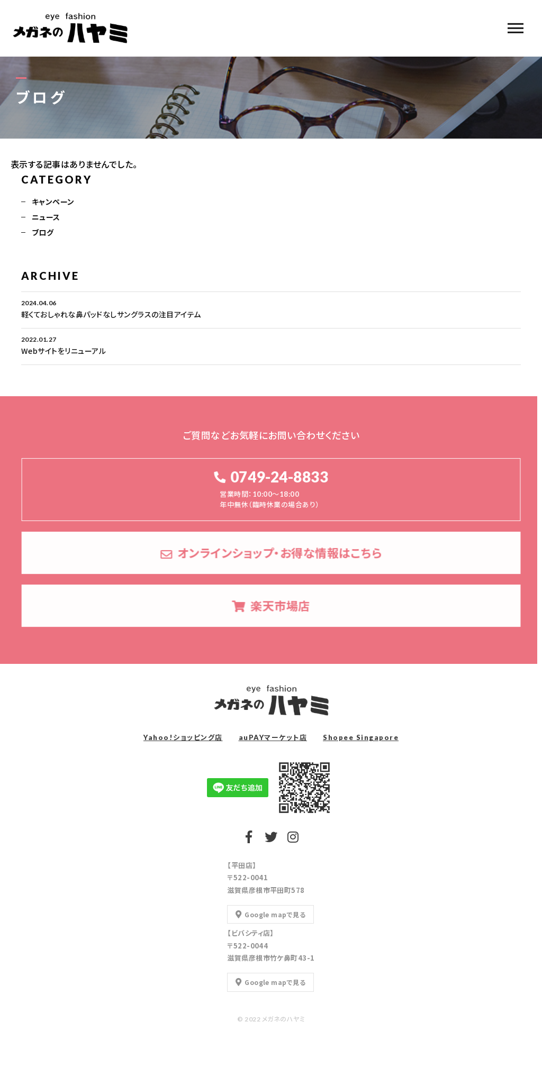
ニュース (46, 218)
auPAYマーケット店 (273, 737)
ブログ (42, 233)
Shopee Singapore (361, 737)
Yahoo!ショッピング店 (183, 737)
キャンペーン (53, 202)
